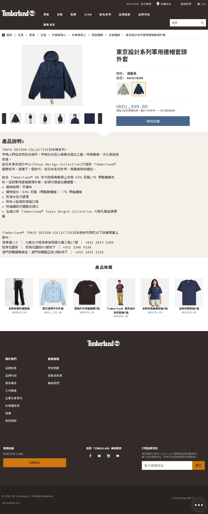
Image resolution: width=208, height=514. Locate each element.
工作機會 (11, 391)
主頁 (21, 35)
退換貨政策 (55, 375)
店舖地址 (166, 3)
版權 (8, 413)
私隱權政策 (12, 406)
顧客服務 (53, 359)
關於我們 (11, 359)
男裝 (32, 35)
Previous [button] (4, 118)
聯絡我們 (186, 3)
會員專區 (11, 383)
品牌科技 (11, 375)
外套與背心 (59, 35)
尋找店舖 (153, 121)
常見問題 (53, 368)
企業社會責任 (13, 398)
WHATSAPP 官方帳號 (139, 3)
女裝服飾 (114, 35)
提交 (198, 465)
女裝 (43, 35)
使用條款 (11, 421)
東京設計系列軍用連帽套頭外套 (146, 35)
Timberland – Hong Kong (18, 13)
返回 (9, 35)
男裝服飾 (97, 35)
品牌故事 (11, 368)
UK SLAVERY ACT (11, 503)
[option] (52, 75)
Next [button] (100, 118)
